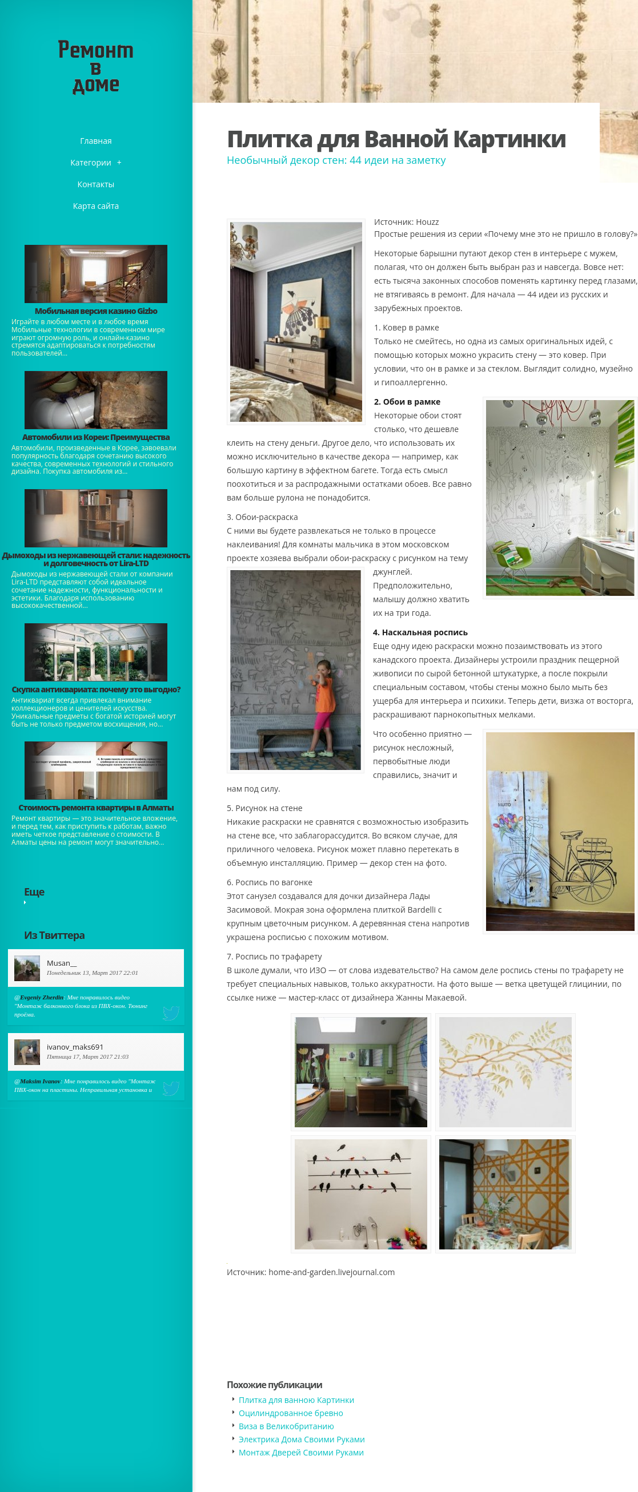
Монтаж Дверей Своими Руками (301, 1452)
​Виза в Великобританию (286, 1426)
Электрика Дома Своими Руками (302, 1439)
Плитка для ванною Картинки (296, 1399)
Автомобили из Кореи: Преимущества (96, 437)
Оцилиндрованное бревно (291, 1413)
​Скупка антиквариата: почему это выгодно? (95, 689)
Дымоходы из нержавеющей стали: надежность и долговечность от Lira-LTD (96, 559)
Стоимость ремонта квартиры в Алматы (96, 807)
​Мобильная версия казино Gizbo (96, 310)
